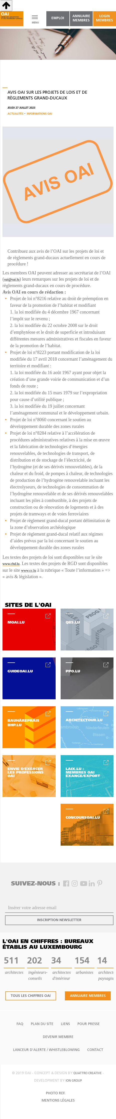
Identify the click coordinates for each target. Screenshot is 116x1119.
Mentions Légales (58, 1101)
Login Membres (104, 18)
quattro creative (87, 1073)
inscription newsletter (59, 920)
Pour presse (88, 1024)
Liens (65, 1024)
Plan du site (42, 1024)
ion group (74, 1080)
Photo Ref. (55, 1093)
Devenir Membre (58, 1037)
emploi (57, 18)
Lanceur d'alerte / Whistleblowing (46, 1050)
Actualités (16, 114)
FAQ (20, 1024)
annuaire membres (81, 18)
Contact (95, 1050)
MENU (35, 23)
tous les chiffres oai (31, 996)
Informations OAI (39, 114)
